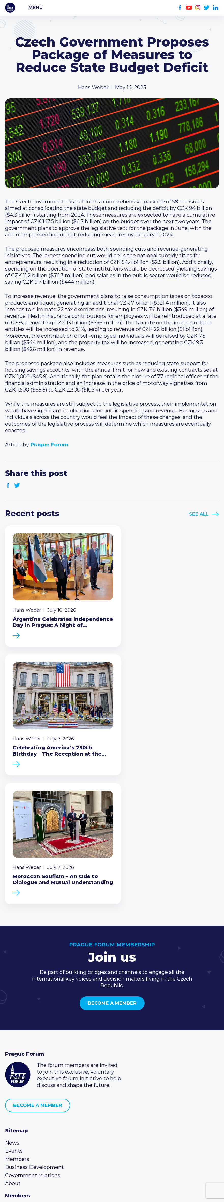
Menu (35, 7)
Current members (28, 1062)
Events (14, 1005)
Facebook (180, 8)
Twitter (207, 8)
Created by (112, 1192)
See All (199, 514)
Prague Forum (10, 8)
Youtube (189, 8)
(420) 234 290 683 (34, 1111)
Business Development (34, 1022)
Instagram (198, 8)
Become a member (112, 858)
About (13, 1038)
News (12, 997)
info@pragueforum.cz (39, 1119)
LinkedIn (216, 8)
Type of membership (31, 1071)
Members (17, 1014)
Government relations (32, 1030)
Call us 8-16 (18, 1103)
